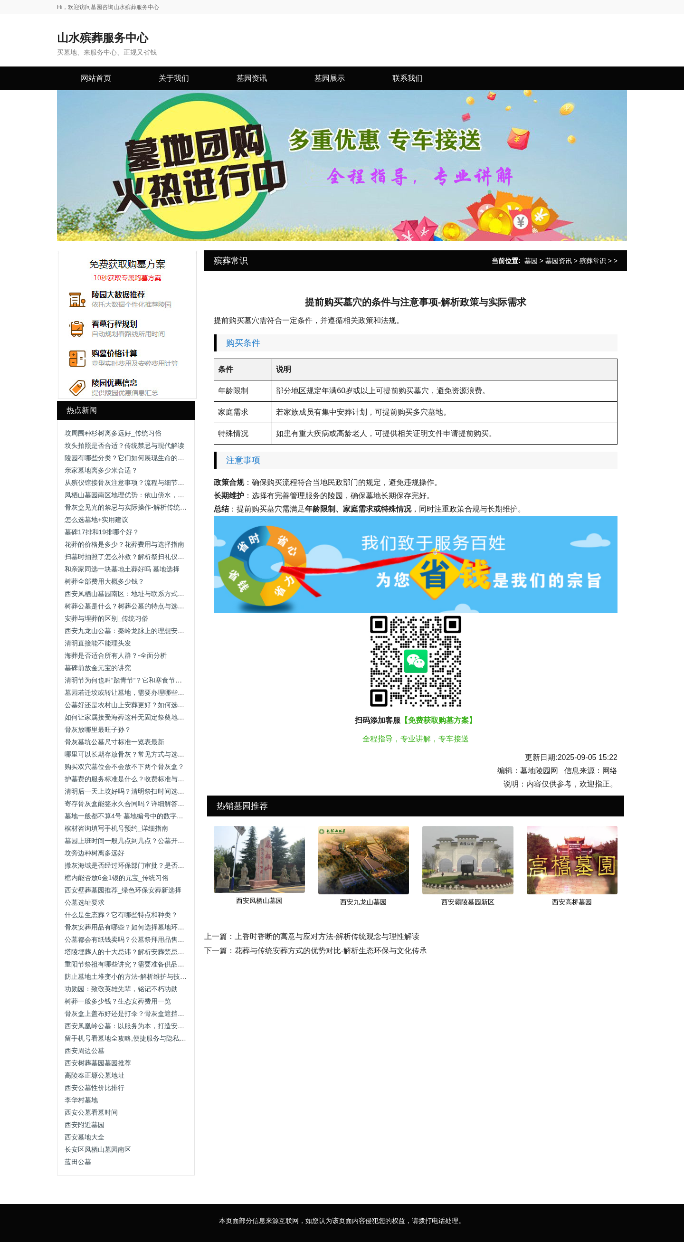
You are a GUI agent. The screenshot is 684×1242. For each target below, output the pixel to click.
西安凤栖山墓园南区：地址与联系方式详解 (128, 593)
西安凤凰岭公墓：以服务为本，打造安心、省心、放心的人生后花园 (164, 1026)
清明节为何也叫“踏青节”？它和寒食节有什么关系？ (140, 680)
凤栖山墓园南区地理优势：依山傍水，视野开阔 (134, 495)
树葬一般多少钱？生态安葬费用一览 (118, 1001)
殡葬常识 (593, 261)
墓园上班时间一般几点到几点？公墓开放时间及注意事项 (148, 840)
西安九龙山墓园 (363, 902)
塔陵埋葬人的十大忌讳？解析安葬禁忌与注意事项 (138, 952)
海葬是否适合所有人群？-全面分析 (116, 655)
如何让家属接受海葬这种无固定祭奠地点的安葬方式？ (144, 717)
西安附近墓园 (84, 1124)
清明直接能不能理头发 (98, 643)
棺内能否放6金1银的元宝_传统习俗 (117, 878)
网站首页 (96, 78)
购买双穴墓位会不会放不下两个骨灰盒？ (124, 766)
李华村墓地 (81, 1100)
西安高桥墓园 (572, 902)
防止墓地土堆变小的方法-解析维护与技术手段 (132, 976)
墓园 (531, 261)
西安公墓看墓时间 (91, 1112)
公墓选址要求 (84, 902)
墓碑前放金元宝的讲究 (98, 668)
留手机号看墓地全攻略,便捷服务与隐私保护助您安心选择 (149, 1038)
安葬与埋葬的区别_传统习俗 (106, 618)
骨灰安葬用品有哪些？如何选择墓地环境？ (128, 927)
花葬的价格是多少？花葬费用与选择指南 (124, 544)
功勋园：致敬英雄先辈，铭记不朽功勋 (121, 989)
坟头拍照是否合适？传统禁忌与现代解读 (124, 445)
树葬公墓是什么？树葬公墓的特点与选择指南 (131, 606)
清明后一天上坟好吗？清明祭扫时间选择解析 (131, 791)
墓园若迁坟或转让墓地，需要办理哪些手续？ (131, 692)
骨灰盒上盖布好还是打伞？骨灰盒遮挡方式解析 (134, 1013)
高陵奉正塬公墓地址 (94, 1075)
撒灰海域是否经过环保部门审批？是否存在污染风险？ (144, 865)
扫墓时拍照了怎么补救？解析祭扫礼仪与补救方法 (138, 556)
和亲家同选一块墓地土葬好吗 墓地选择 (122, 569)
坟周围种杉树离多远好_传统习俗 (113, 433)
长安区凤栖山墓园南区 (98, 1149)
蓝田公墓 (78, 1162)
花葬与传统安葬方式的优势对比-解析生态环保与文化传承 (331, 951)
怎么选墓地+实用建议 (96, 519)
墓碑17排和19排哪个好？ (102, 532)
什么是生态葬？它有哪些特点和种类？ (121, 915)
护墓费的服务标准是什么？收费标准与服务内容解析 (141, 779)
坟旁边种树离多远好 (94, 853)
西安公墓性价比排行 (94, 1087)
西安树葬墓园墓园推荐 (98, 1063)
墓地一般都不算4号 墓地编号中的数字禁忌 (127, 816)
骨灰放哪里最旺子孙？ (98, 729)
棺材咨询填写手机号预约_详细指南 (116, 828)
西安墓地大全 (84, 1137)
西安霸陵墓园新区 (467, 902)
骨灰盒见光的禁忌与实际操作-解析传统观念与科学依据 (146, 507)
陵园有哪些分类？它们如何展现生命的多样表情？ (138, 458)
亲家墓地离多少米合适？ (101, 470)
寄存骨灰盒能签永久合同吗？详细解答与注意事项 (138, 803)
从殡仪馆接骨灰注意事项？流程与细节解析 (128, 482)
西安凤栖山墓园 (259, 900)
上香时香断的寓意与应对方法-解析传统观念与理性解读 (327, 936)
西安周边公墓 (84, 1050)
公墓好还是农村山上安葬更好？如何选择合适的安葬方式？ (151, 705)
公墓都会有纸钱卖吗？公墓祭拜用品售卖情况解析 (138, 939)
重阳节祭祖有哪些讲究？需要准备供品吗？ (128, 964)
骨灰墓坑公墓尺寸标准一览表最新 (114, 742)
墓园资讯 (558, 261)
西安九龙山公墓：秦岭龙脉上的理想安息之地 (131, 631)
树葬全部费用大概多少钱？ (104, 581)
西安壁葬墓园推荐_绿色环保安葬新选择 (123, 890)
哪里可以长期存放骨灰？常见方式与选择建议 (131, 754)
